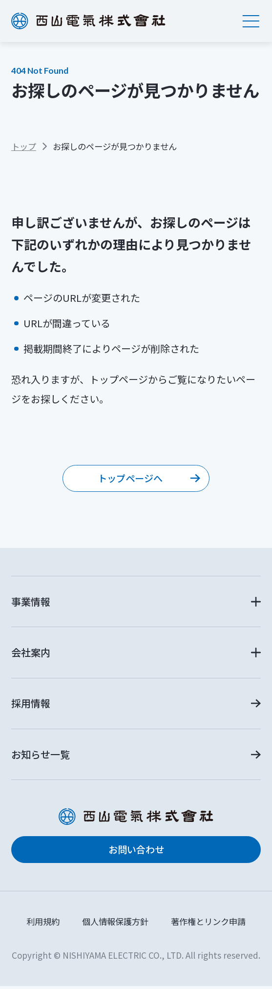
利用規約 (43, 924)
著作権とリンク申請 (208, 924)
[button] (136, 603)
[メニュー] (251, 21)
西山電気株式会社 (88, 21)
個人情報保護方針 (115, 924)
